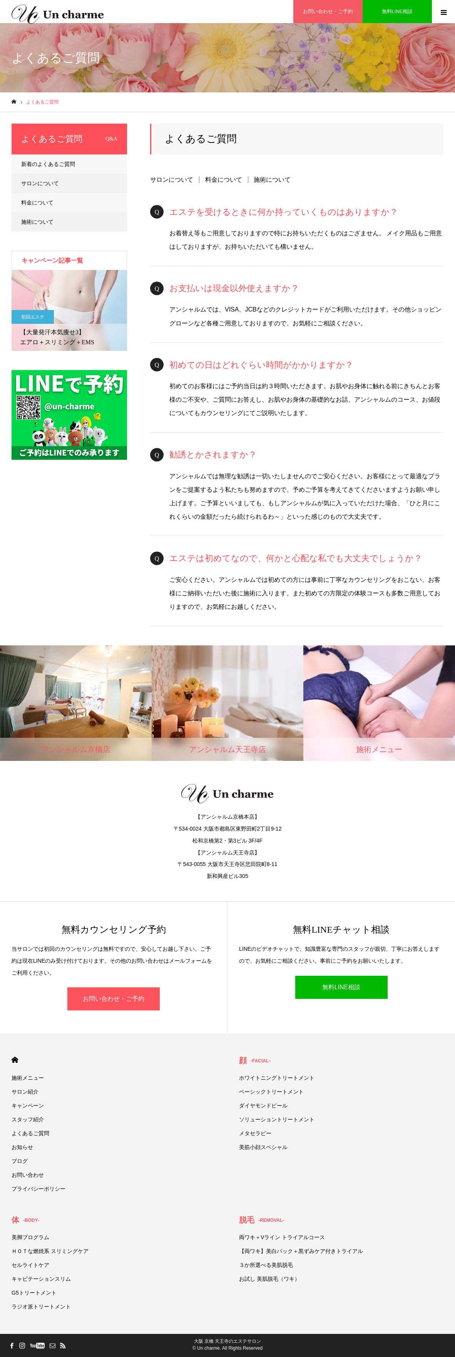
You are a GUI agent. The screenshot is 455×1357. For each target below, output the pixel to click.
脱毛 (261, 1220)
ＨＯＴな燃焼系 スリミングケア (50, 1251)
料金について (223, 179)
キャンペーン (28, 1105)
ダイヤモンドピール (263, 1105)
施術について (272, 179)
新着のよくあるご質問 (48, 164)
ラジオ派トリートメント (41, 1306)
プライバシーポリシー (38, 1189)
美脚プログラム (30, 1237)
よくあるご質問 (30, 1133)
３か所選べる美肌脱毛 (266, 1265)
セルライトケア (30, 1265)
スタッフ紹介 (28, 1119)
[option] (69, 310)
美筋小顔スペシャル (263, 1147)
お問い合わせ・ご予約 (113, 998)
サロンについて (171, 179)
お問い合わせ (28, 1175)
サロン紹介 (25, 1092)
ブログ (20, 1161)
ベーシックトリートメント (271, 1092)
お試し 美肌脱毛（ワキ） (269, 1279)
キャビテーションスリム (41, 1279)
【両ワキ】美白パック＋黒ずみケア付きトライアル (301, 1251)
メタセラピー (255, 1133)
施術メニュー (28, 1078)
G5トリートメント (34, 1293)
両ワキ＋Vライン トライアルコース (282, 1237)
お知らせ (22, 1147)
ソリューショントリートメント (276, 1119)
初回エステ (32, 317)
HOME (15, 1060)
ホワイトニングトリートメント (276, 1078)
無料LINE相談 (341, 987)
